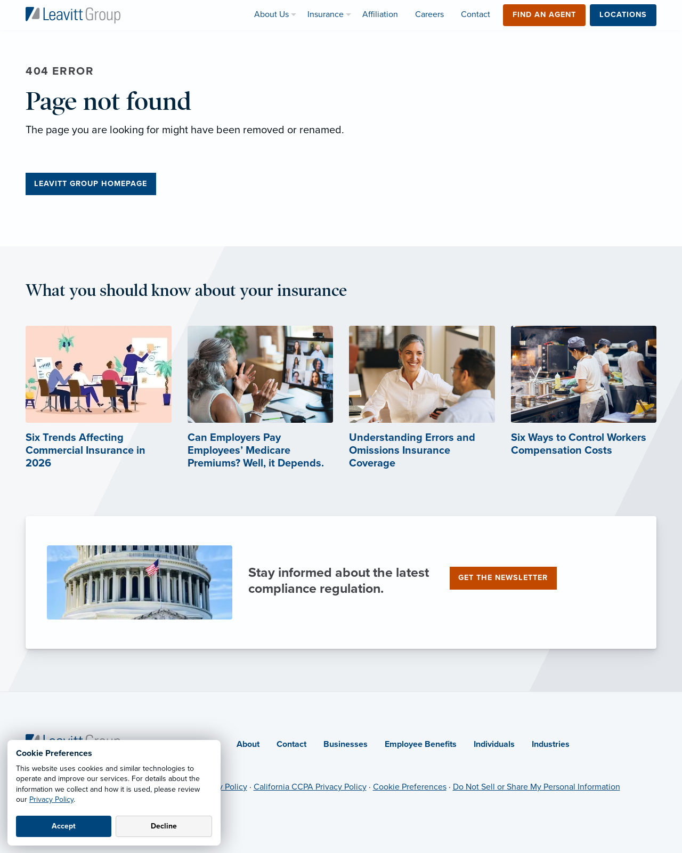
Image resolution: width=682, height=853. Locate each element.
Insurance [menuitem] (325, 14)
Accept (64, 826)
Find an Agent (544, 14)
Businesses (345, 744)
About (248, 744)
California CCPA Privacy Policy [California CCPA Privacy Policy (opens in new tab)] (310, 787)
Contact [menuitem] (475, 14)
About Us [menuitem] (271, 14)
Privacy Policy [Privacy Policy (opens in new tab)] (221, 787)
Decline (164, 826)
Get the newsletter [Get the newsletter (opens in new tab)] (503, 577)
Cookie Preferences (409, 787)
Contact (291, 744)
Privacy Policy (51, 799)
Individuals (494, 744)
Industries (551, 744)
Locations (623, 14)
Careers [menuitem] (429, 14)
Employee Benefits (421, 744)
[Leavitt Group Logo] (73, 14)
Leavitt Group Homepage (90, 183)
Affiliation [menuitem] (380, 14)
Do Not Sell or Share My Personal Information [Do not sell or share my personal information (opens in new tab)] (536, 787)
